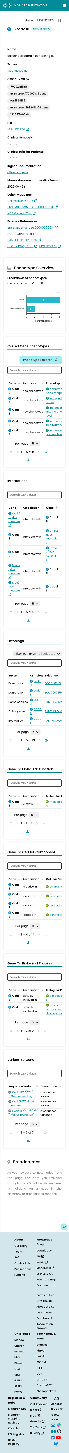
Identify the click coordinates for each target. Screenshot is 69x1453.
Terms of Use (45, 1295)
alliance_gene (17, 172)
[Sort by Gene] (18, 383)
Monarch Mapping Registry (14, 1418)
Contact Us (22, 1263)
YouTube (37, 1427)
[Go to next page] (38, 452)
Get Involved (38, 1404)
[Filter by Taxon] (37, 653)
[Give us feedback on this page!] (64, 1226)
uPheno (19, 1351)
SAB (17, 1257)
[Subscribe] (53, 1425)
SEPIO (18, 1386)
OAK (39, 1368)
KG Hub (13, 1428)
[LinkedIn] (53, 1437)
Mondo (19, 1340)
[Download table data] (27, 460)
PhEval (40, 1350)
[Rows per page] (35, 443)
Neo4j (42, 1262)
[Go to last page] (45, 452)
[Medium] (53, 1431)
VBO (17, 1375)
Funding (19, 1275)
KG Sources (44, 1312)
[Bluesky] (56, 1443)
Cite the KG (44, 1301)
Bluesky (37, 1433)
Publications (22, 1269)
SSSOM (41, 1362)
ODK (39, 1374)
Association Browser (44, 1326)
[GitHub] (59, 1431)
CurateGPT (44, 1385)
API (40, 1256)
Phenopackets (46, 1391)
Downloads (44, 1250)
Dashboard (44, 1318)
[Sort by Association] (41, 383)
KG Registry (16, 1434)
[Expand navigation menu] (64, 5)
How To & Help (46, 1279)
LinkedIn (37, 1421)
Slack (35, 1410)
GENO (18, 1380)
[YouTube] (58, 1437)
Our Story (20, 1246)
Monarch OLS (17, 1409)
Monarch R (45, 1268)
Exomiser (42, 1345)
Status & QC (45, 1274)
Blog (35, 1415)
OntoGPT (42, 1379)
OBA (17, 1369)
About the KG (45, 1306)
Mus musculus (17, 71)
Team (18, 1252)
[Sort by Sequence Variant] (36, 1086)
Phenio (19, 1363)
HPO (17, 1357)
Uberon (19, 1346)
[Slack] (59, 1425)
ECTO (18, 1392)
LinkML (40, 1356)
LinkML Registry (13, 1442)
